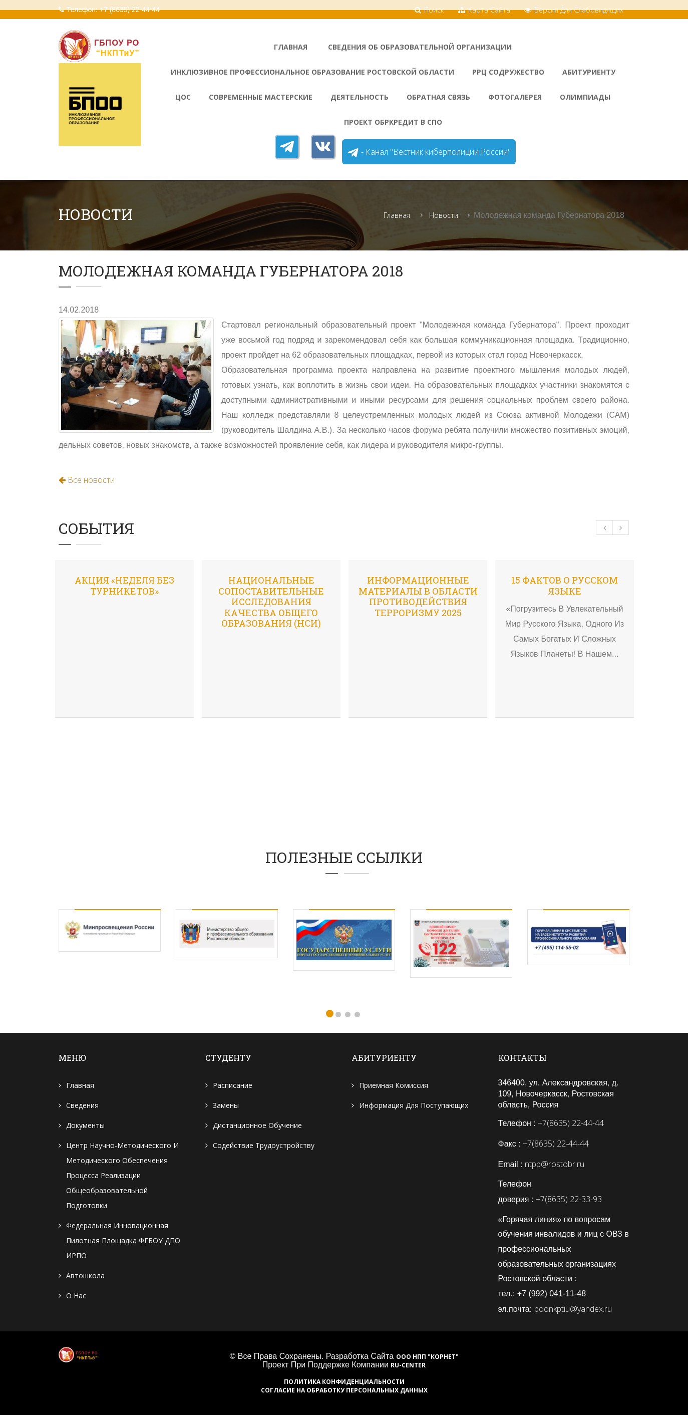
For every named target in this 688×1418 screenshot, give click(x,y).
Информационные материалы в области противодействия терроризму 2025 (418, 597)
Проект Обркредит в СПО (393, 122)
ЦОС (183, 97)
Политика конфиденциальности (344, 1385)
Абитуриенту (588, 72)
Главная (290, 47)
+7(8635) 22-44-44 (571, 1123)
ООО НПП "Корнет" (427, 1360)
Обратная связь (438, 97)
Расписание (232, 1086)
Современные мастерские (260, 97)
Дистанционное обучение (257, 1126)
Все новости (87, 480)
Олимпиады (585, 97)
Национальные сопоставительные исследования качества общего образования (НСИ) (271, 602)
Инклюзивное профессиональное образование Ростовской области (312, 72)
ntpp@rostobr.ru (554, 1165)
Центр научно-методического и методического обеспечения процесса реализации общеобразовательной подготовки (122, 1176)
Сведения (82, 1106)
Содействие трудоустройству (263, 1146)
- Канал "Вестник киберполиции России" (429, 152)
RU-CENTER (408, 1368)
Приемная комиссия (393, 1086)
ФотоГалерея (515, 97)
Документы (85, 1126)
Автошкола (85, 1276)
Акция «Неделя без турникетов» (124, 586)
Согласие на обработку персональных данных (344, 1393)
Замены (226, 1106)
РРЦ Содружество (508, 72)
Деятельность (359, 97)
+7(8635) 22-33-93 (569, 1200)
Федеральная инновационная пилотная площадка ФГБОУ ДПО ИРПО (123, 1241)
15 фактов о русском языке (564, 586)
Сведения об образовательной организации (420, 47)
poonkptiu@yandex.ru (573, 1311)
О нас (76, 1296)
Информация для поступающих (413, 1106)
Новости (443, 215)
